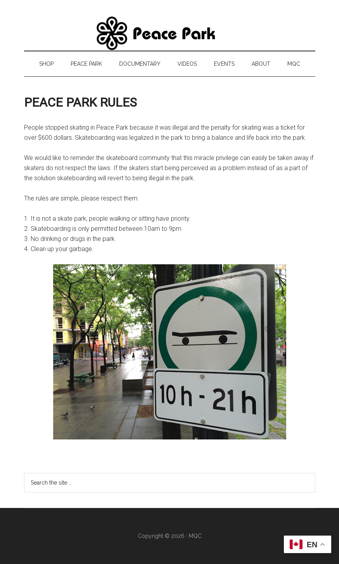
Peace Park (169, 33)
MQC (195, 536)
